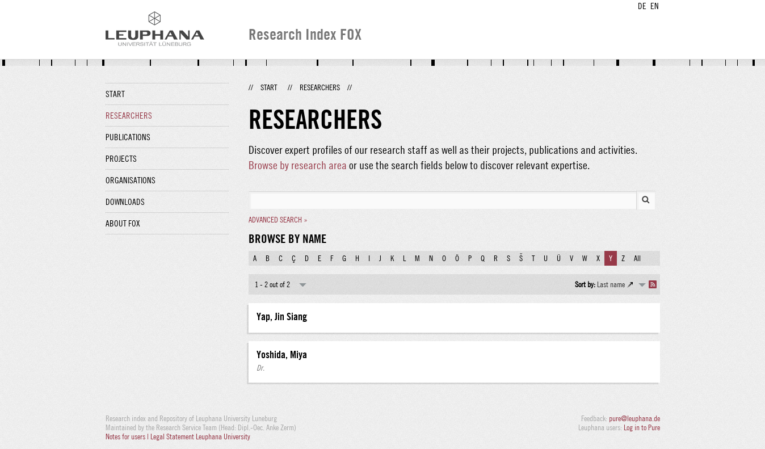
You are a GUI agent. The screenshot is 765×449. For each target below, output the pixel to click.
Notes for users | (128, 436)
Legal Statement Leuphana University (200, 436)
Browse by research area (298, 164)
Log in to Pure (642, 427)
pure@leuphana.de (634, 418)
